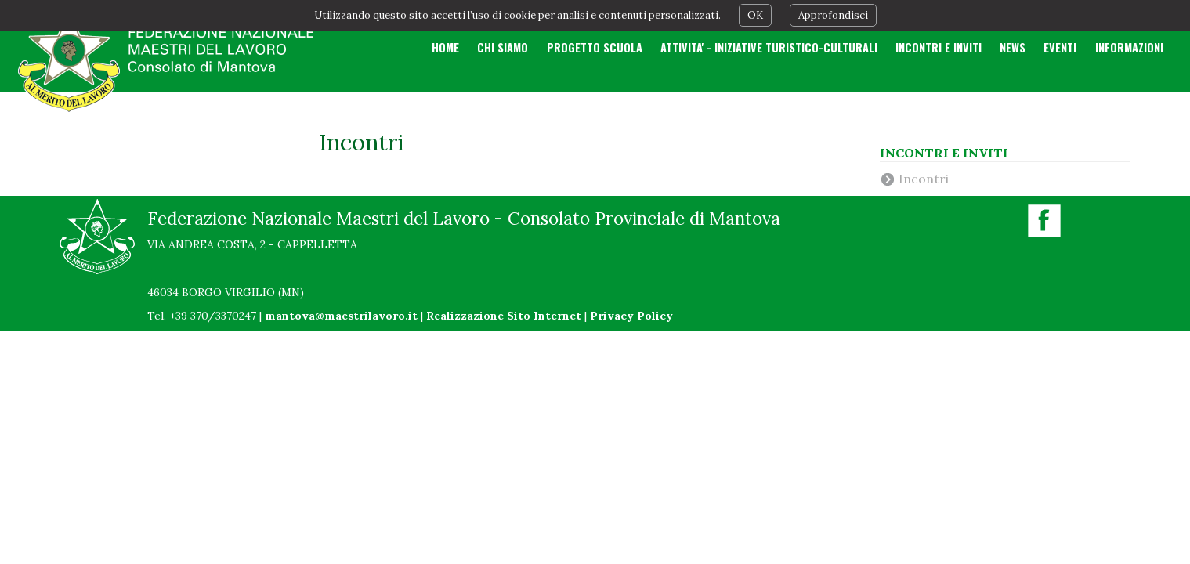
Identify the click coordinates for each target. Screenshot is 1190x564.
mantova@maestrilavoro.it (341, 316)
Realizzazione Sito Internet (503, 316)
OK (755, 15)
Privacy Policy (631, 316)
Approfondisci (833, 15)
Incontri (924, 178)
